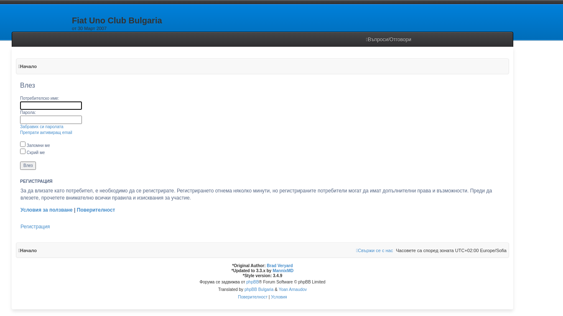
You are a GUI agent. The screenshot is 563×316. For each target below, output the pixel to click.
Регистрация (35, 227)
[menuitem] (389, 40)
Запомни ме (35, 145)
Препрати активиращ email (46, 132)
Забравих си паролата (42, 126)
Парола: (28, 112)
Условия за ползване (46, 210)
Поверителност (96, 210)
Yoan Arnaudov (293, 289)
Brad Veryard (280, 265)
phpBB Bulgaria (259, 289)
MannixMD (283, 270)
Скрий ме (32, 152)
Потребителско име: (39, 98)
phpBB (252, 282)
